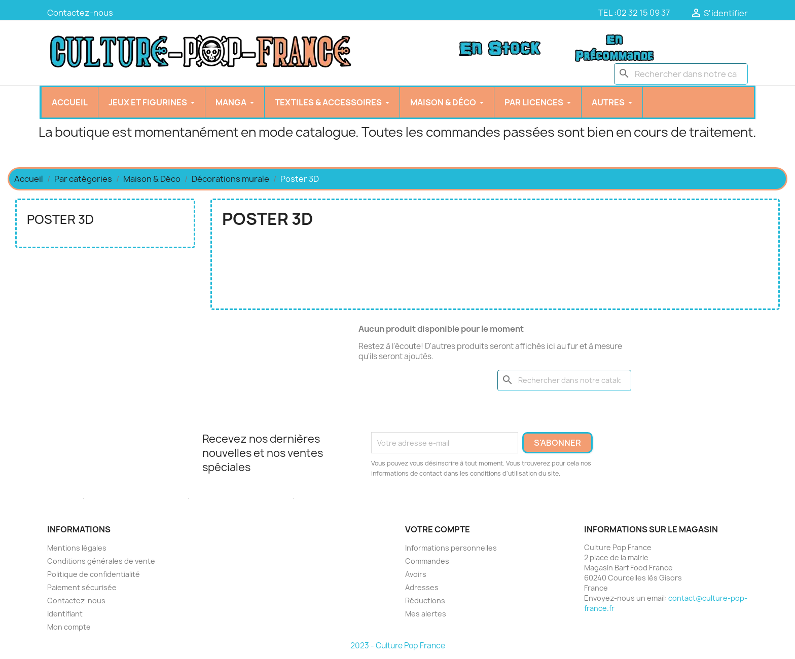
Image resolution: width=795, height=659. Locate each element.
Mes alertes (425, 613)
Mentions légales (76, 548)
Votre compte (437, 529)
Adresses (422, 587)
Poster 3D (60, 219)
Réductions (425, 600)
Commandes (427, 561)
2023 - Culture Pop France (397, 645)
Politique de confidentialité (93, 574)
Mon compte (69, 627)
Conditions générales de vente (101, 561)
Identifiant (65, 613)
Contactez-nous (80, 12)
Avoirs (415, 574)
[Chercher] (681, 74)
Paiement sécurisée (82, 587)
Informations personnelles (451, 548)
